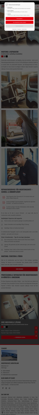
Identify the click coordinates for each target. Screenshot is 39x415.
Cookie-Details (24, 29)
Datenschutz (14, 29)
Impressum (19, 29)
